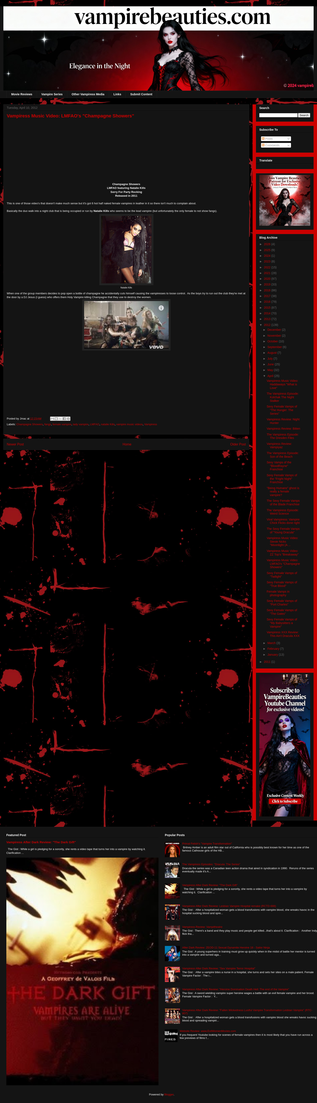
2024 (267, 255)
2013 (267, 319)
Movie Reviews (21, 94)
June (271, 364)
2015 (267, 307)
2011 (267, 661)
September (275, 347)
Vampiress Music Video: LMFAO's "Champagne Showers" (283, 563)
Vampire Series (52, 94)
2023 (267, 261)
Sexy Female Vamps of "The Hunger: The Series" (282, 410)
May (270, 370)
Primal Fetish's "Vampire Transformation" (207, 843)
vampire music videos (129, 424)
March (271, 643)
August (272, 352)
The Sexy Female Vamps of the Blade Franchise (283, 502)
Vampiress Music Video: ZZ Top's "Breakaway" (283, 552)
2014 (267, 313)
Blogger (169, 1094)
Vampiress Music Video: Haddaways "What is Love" (282, 384)
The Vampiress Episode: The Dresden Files (283, 436)
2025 (267, 250)
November (274, 335)
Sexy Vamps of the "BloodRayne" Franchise (279, 466)
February (273, 648)
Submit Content (141, 94)
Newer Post (15, 444)
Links (117, 94)
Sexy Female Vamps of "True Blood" (282, 584)
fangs (47, 424)
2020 (267, 278)
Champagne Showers (29, 424)
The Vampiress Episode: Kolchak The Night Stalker (283, 397)
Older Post (238, 444)
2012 (267, 325)
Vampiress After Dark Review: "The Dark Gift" (41, 842)
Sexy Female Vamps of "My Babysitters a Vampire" (282, 623)
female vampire (62, 424)
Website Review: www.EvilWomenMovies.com (208, 1031)
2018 (267, 290)
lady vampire (81, 424)
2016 (267, 301)
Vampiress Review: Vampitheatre (202, 926)
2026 (267, 244)
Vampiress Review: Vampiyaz (279, 445)
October (273, 341)
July (270, 358)
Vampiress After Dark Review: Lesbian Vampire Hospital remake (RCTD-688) (229, 906)
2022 (267, 267)
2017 (267, 296)
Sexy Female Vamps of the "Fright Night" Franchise (282, 478)
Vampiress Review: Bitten (283, 428)
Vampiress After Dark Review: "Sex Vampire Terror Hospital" (218, 968)
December (274, 329)
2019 (267, 284)
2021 (267, 273)
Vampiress (150, 424)
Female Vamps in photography (278, 593)
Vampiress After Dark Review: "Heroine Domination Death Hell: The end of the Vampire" (235, 989)
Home (127, 444)
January (273, 654)
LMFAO (94, 424)
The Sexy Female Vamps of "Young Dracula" (283, 530)
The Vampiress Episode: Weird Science (283, 511)
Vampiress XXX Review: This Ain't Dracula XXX (283, 634)
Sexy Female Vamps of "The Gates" (282, 611)
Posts (267, 138)
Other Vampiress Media (88, 94)
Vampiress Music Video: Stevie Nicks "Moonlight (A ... (282, 541)
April (270, 376)
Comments (271, 145)
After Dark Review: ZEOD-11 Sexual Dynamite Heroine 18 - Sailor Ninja (226, 947)
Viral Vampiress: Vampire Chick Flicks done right (283, 521)
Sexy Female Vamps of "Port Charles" (282, 602)
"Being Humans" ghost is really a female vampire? (283, 491)
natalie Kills (108, 424)
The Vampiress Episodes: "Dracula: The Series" (211, 864)
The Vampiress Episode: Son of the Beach (283, 454)
